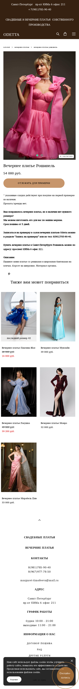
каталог (6, 47)
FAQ (39, 649)
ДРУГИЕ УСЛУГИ (40, 655)
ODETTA (11, 34)
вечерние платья (22, 47)
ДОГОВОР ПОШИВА (39, 643)
